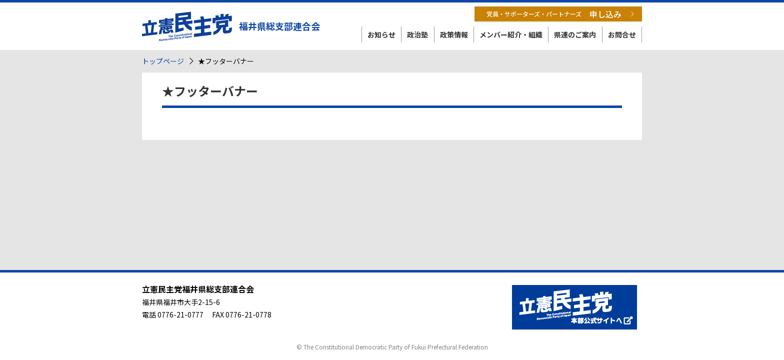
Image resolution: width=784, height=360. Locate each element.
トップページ (163, 61)
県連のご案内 (575, 35)
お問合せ (622, 35)
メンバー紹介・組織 (511, 35)
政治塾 (417, 35)
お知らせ (382, 35)
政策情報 (454, 35)
